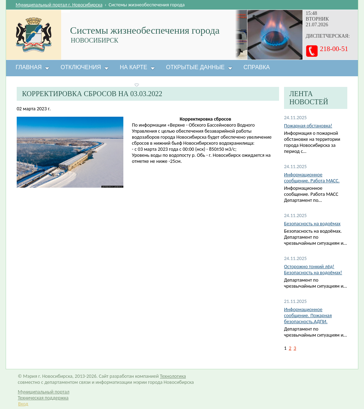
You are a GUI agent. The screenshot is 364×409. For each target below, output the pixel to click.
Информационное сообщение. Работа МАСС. (311, 178)
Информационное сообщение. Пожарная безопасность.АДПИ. (308, 315)
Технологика (173, 376)
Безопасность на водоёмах (312, 224)
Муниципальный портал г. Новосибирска (59, 5)
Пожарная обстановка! (308, 126)
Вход (23, 404)
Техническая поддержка (43, 398)
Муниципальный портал (43, 392)
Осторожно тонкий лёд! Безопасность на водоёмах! (313, 270)
